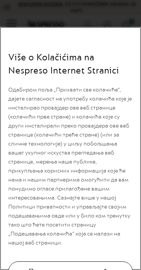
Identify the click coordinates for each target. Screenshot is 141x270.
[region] (70, 148)
